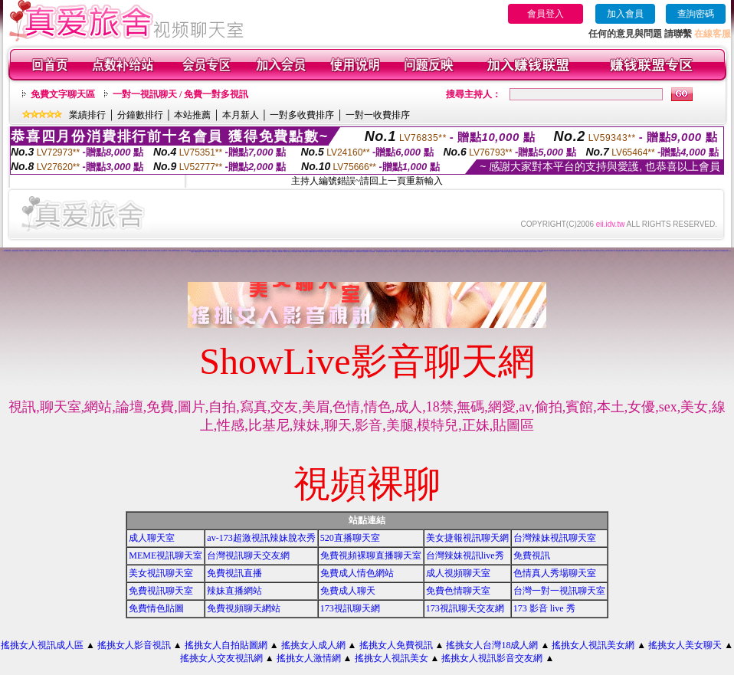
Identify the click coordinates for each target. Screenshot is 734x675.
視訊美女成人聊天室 (528, 251)
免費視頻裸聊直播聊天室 (370, 555)
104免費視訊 (432, 251)
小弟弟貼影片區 (128, 250)
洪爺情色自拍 (268, 251)
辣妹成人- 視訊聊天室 (394, 251)
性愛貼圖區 (300, 251)
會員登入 (545, 13)
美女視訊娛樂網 (294, 251)
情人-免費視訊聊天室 (379, 251)
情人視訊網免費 (490, 251)
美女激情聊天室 (461, 251)
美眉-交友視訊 (449, 251)
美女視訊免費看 (345, 251)
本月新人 (240, 115)
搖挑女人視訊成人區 (42, 645)
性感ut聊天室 (249, 251)
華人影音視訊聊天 (365, 251)
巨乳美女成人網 (243, 251)
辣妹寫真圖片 (534, 251)
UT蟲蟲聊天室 (427, 251)
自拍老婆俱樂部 (438, 251)
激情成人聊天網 (305, 251)
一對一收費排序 (378, 115)
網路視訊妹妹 (510, 251)
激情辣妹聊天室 (521, 251)
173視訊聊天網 (350, 608)
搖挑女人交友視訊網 (221, 658)
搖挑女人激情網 (309, 658)
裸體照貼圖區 (280, 251)
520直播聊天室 (350, 537)
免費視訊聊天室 (161, 590)
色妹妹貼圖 (409, 251)
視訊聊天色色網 (320, 251)
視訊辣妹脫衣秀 (274, 251)
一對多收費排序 (302, 115)
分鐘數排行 (140, 115)
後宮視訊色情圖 (386, 251)
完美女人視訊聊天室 (224, 251)
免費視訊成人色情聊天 (287, 251)
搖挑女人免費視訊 (396, 645)
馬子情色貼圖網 (372, 251)
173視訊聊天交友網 (465, 608)
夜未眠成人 (413, 251)
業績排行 (87, 115)
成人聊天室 (152, 537)
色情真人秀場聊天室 (554, 573)
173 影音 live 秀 (544, 608)
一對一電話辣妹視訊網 (402, 251)
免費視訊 (531, 555)
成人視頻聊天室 (458, 573)
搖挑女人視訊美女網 (593, 645)
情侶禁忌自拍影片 (262, 251)
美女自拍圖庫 (515, 251)
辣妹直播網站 (234, 590)
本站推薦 (192, 115)
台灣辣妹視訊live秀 (465, 555)
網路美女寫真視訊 (198, 251)
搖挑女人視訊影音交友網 (491, 658)
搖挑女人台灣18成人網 (492, 645)
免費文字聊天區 (63, 94)
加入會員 (625, 13)
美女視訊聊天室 (161, 573)
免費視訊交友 (237, 251)
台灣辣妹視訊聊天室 (554, 537)
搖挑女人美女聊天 (685, 645)
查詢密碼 (695, 13)
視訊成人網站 (339, 251)
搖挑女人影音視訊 (134, 645)
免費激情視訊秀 (210, 251)
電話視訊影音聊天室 (419, 251)
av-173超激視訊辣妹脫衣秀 (261, 537)
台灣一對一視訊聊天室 (559, 590)
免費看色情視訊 (351, 251)
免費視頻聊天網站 (243, 608)
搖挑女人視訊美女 (391, 658)
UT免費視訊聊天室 (358, 251)
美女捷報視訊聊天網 (467, 537)
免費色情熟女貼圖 (255, 251)
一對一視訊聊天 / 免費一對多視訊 (180, 94)
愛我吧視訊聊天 (497, 251)
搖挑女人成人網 (313, 645)
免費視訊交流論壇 (504, 251)
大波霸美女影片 (204, 251)
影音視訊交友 (334, 251)
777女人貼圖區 (216, 251)
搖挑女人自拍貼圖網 (226, 645)
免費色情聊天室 (458, 590)
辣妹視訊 (485, 251)
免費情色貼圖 (156, 608)
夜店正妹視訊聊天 (231, 251)
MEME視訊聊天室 (165, 555)
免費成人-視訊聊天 (327, 251)
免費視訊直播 (234, 573)
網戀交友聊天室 (480, 251)
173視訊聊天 (540, 251)
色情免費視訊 (380, 250)
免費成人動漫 (475, 251)
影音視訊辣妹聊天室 (468, 251)
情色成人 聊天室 (454, 251)
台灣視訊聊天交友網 (248, 555)
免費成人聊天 (347, 590)
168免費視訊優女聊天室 (313, 251)
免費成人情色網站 (357, 573)
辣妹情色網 (444, 251)
